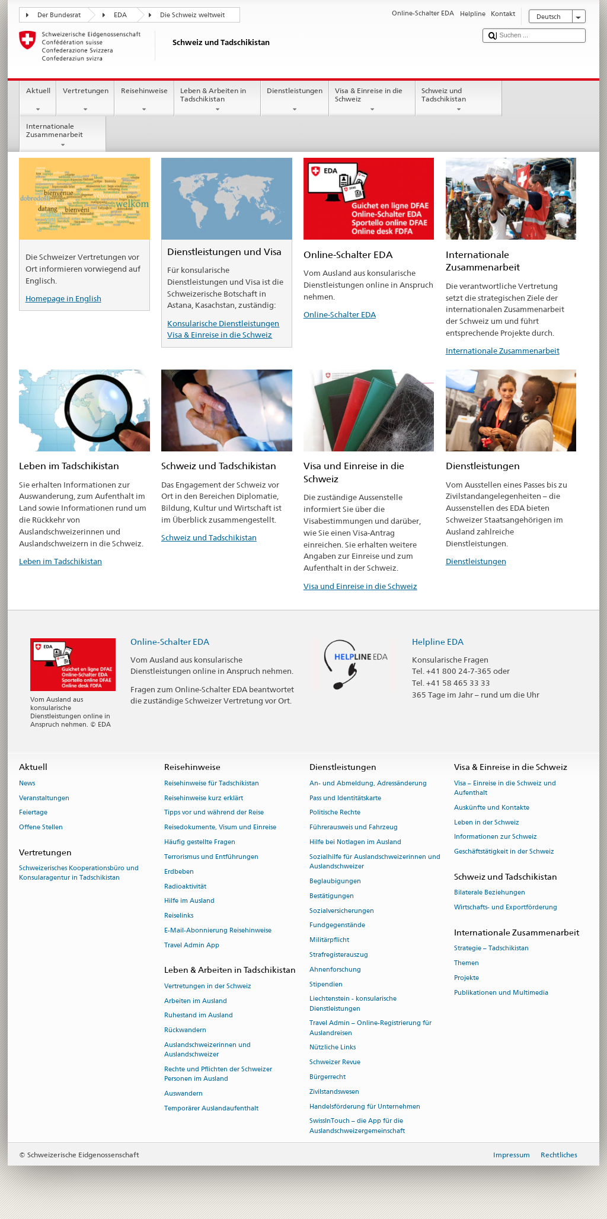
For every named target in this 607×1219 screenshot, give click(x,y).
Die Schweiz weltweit (192, 15)
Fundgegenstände (337, 926)
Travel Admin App (191, 945)
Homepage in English (63, 298)
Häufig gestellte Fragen (199, 842)
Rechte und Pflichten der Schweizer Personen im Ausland (218, 1074)
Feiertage (33, 813)
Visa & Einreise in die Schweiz (372, 100)
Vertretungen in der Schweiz (207, 986)
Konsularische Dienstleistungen (223, 323)
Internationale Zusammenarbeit (63, 136)
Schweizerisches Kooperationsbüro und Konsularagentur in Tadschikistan (79, 873)
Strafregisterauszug (338, 955)
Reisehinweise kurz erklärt (203, 798)
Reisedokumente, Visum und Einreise (220, 828)
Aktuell (38, 100)
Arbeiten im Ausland (195, 1001)
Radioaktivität (185, 886)
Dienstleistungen (294, 100)
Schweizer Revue (334, 1063)
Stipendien (326, 984)
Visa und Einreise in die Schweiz (360, 586)
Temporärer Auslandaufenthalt (211, 1108)
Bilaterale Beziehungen (489, 893)
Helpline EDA (438, 641)
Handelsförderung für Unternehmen (364, 1106)
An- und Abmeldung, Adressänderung (368, 783)
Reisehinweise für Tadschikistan (211, 783)
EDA (120, 15)
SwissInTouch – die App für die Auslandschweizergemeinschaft (357, 1126)
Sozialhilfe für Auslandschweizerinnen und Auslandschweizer (374, 861)
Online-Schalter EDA (340, 314)
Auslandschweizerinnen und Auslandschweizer (207, 1049)
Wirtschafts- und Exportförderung (505, 907)
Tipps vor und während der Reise (214, 813)
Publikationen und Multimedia (501, 993)
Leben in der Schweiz (486, 822)
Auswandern (183, 1093)
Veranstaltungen (44, 798)
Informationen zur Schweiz (495, 837)
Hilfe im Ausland (189, 901)
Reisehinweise (144, 100)
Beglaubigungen (335, 881)
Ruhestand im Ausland (198, 1016)
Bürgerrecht (327, 1077)
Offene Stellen (41, 828)
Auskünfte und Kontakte (491, 807)
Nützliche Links (332, 1048)
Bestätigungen (331, 896)
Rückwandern (185, 1031)
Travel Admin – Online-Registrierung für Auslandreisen (370, 1028)
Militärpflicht (329, 940)
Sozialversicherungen (341, 911)
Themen (466, 963)
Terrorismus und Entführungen (211, 857)
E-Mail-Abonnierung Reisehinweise (217, 930)
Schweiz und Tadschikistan (458, 100)
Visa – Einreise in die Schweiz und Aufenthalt (505, 788)
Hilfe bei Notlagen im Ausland (355, 842)
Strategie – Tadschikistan (491, 949)
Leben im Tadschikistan (60, 561)
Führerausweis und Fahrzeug (353, 828)
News (27, 783)
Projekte (466, 978)
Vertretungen (85, 100)
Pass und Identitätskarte (345, 798)
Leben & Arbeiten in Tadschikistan (217, 100)
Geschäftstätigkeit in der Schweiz (504, 852)
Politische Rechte (334, 813)
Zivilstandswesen (334, 1092)
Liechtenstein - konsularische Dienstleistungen (353, 1004)
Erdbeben (179, 872)
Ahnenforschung (335, 969)
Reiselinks (178, 916)
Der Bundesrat (59, 15)
